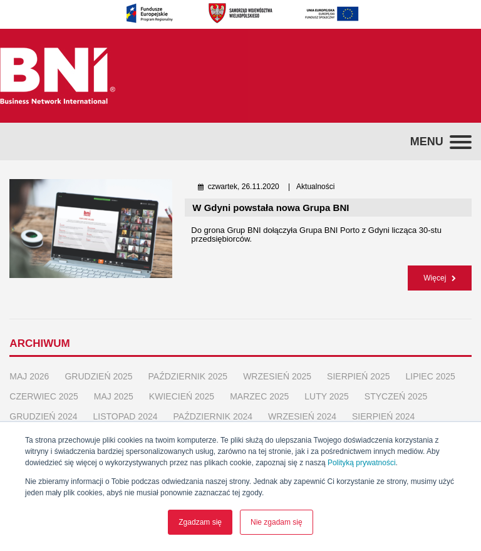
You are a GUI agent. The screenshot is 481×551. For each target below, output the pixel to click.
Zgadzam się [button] (200, 522)
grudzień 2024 (43, 409)
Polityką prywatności (362, 462)
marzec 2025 (259, 389)
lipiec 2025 (430, 369)
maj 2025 (113, 389)
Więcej (439, 274)
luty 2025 (326, 389)
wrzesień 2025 (277, 369)
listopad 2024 (125, 409)
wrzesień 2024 (302, 409)
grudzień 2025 (98, 369)
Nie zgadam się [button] (277, 522)
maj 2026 (29, 369)
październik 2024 (213, 409)
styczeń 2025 (396, 389)
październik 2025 (188, 369)
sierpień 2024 (383, 409)
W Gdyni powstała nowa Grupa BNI (270, 207)
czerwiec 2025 (43, 389)
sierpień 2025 (358, 369)
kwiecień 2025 (181, 389)
